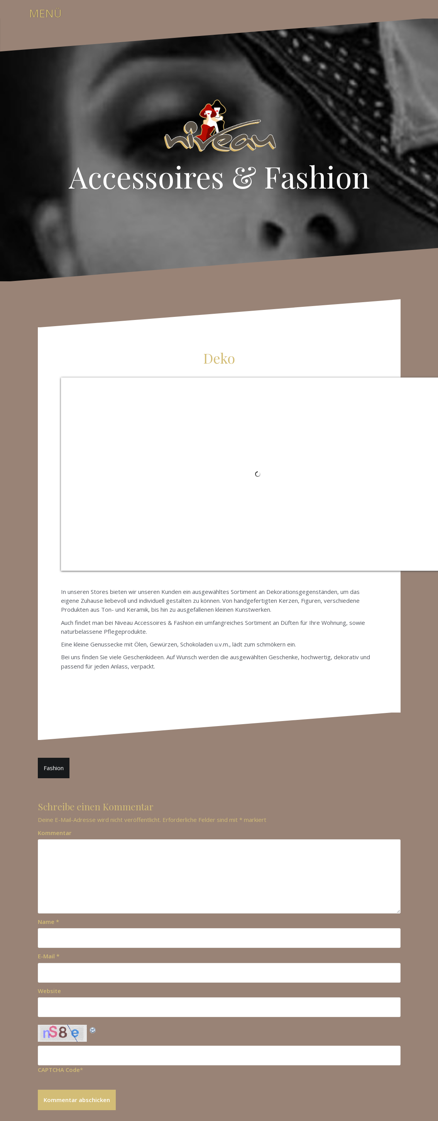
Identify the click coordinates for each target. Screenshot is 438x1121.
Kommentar (54, 833)
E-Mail (48, 956)
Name (48, 921)
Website (49, 991)
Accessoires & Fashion (219, 176)
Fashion (54, 768)
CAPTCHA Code (59, 1069)
